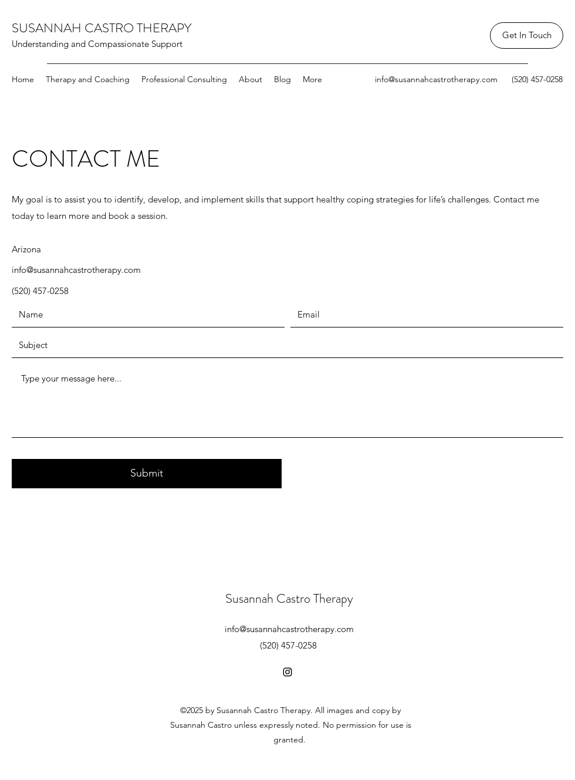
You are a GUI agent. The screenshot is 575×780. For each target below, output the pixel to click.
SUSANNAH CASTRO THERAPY (101, 28)
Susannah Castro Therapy (289, 598)
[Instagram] (287, 672)
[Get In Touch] (526, 35)
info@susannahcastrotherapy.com (436, 79)
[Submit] (147, 473)
